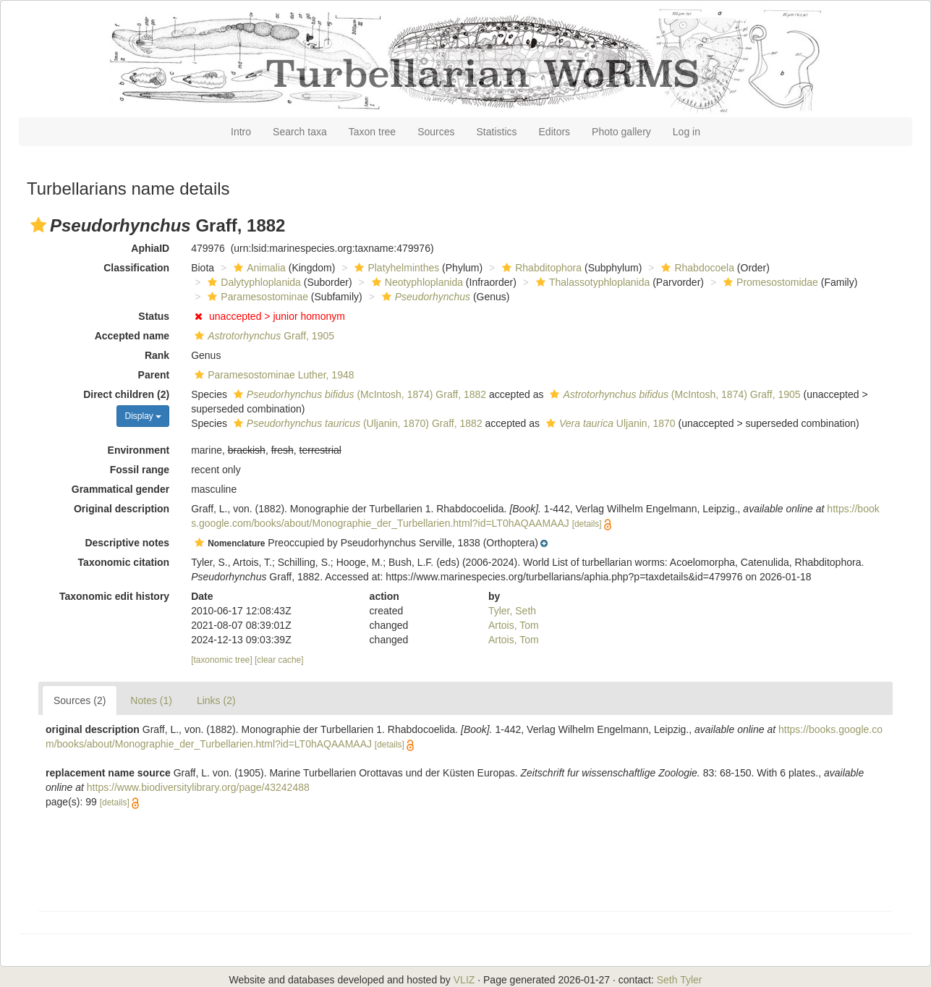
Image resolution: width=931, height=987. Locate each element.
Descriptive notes (127, 542)
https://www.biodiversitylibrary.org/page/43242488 (198, 787)
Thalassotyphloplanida (591, 282)
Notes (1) (151, 700)
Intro (241, 131)
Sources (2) (80, 700)
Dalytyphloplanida (252, 282)
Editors (555, 131)
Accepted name (132, 336)
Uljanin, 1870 (609, 423)
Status (153, 316)
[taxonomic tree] (221, 660)
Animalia (258, 268)
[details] (587, 524)
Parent (154, 375)
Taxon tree (372, 131)
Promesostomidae (769, 282)
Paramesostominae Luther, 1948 (272, 375)
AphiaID (150, 248)
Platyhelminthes (395, 268)
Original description (121, 508)
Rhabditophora (540, 268)
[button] (38, 225)
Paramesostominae (256, 296)
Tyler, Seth (512, 611)
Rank (157, 355)
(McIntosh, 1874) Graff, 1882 (358, 394)
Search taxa (300, 131)
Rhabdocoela (696, 268)
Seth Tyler (679, 980)
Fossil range (139, 469)
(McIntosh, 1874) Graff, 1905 (673, 394)
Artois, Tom (513, 625)
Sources (435, 131)
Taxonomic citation (124, 562)
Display (142, 416)
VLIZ (464, 980)
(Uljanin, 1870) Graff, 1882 (356, 423)
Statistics (497, 131)
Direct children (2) (126, 394)
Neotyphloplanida (415, 282)
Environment (139, 450)
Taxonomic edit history (114, 596)
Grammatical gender (120, 489)
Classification (136, 268)
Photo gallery (621, 131)
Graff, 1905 (262, 336)
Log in (686, 131)
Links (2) (216, 700)
